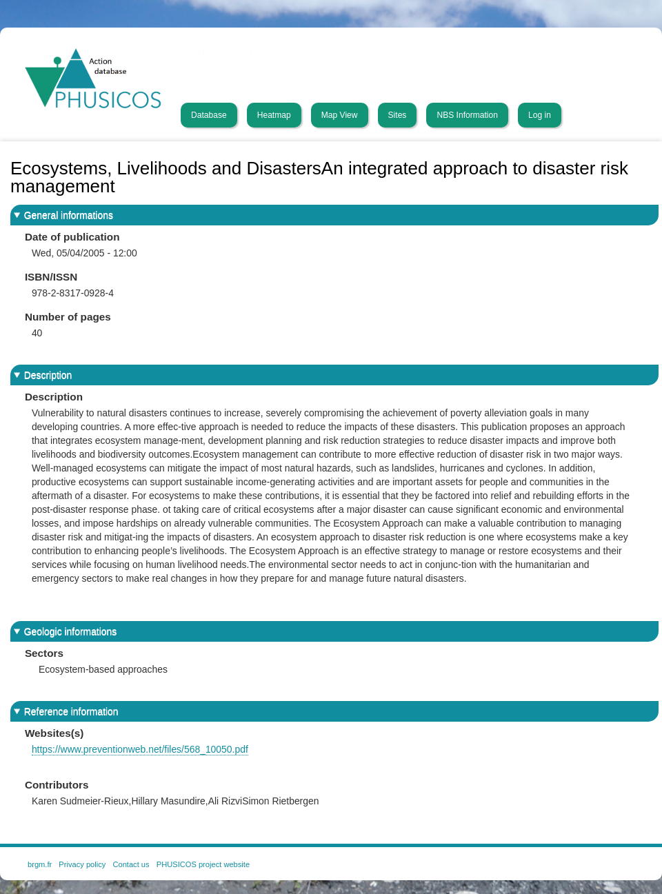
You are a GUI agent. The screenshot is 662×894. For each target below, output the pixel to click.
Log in (539, 115)
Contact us (130, 864)
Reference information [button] (71, 711)
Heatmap (274, 115)
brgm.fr (40, 864)
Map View (339, 115)
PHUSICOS (221, 53)
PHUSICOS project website (203, 864)
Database (209, 115)
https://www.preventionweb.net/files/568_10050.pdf (140, 749)
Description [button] (48, 374)
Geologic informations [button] (70, 631)
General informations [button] (68, 215)
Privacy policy (82, 864)
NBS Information (467, 115)
